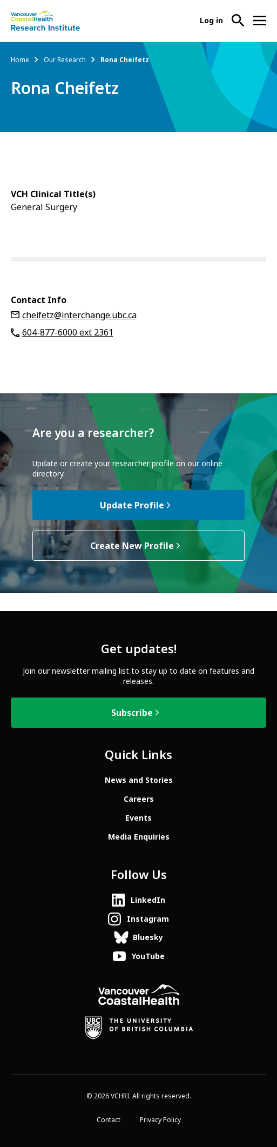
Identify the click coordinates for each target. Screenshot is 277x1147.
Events (138, 818)
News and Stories (139, 780)
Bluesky (148, 937)
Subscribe (132, 713)
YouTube (148, 956)
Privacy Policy (160, 1120)
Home (20, 60)
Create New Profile (132, 546)
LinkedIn (148, 900)
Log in (211, 20)
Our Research (65, 60)
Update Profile (132, 505)
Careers (139, 799)
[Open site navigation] (259, 20)
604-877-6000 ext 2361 (67, 332)
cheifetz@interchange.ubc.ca (79, 315)
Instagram (148, 919)
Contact (108, 1120)
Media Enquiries (139, 836)
